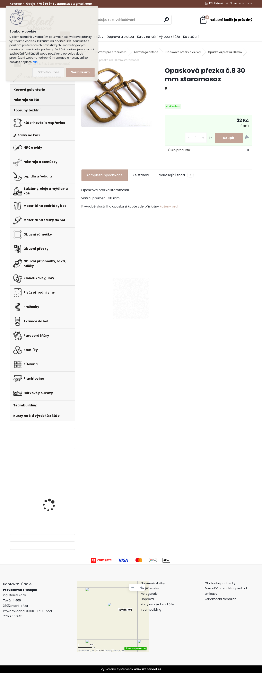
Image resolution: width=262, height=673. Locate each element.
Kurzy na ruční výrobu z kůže (158, 37)
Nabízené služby (153, 583)
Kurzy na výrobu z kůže (157, 604)
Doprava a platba (120, 37)
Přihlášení (216, 3)
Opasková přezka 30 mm (225, 52)
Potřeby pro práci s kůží (110, 52)
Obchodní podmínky (220, 583)
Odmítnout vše (48, 72)
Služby (98, 37)
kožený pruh (169, 206)
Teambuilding (151, 610)
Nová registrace (241, 3)
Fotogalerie (149, 594)
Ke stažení (191, 37)
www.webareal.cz (147, 669)
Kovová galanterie (146, 52)
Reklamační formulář (220, 599)
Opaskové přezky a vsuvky (183, 52)
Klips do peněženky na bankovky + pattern (52, 508)
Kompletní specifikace (104, 175)
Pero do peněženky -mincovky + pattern (51, 474)
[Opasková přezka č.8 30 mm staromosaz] (116, 96)
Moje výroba (150, 588)
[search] (166, 19)
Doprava (147, 599)
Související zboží (176, 175)
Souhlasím (80, 72)
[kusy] (195, 137)
